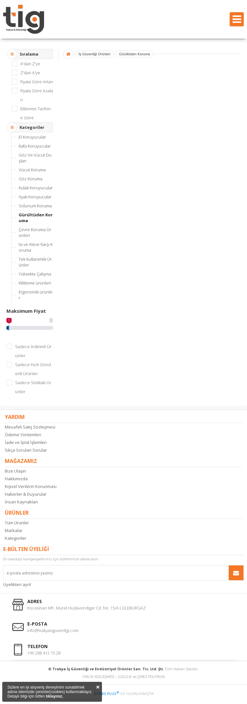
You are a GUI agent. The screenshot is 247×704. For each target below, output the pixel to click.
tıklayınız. (54, 696)
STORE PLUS (106, 693)
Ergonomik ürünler (35, 295)
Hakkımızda (16, 479)
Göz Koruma (30, 179)
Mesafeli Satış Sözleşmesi (30, 427)
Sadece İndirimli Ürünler (33, 351)
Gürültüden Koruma (36, 217)
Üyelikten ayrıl (17, 584)
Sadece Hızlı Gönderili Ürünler (33, 369)
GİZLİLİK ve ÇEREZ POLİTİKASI (141, 676)
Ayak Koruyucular (35, 197)
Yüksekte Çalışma (35, 274)
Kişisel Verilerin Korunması (31, 486)
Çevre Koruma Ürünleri (35, 232)
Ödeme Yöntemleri (23, 435)
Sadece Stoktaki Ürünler (33, 387)
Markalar (14, 530)
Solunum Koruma (35, 206)
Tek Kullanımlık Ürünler (35, 262)
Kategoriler (15, 538)
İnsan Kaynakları (21, 502)
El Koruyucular (32, 137)
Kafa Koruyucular (35, 146)
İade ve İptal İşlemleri (26, 442)
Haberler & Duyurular (26, 494)
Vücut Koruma (32, 170)
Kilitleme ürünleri (35, 283)
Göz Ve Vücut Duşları (35, 158)
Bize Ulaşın (15, 471)
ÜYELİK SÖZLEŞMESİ (98, 676)
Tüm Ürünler (17, 523)
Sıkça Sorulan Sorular (26, 450)
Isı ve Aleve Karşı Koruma (36, 247)
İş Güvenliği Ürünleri (94, 54)
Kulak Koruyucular (36, 188)
